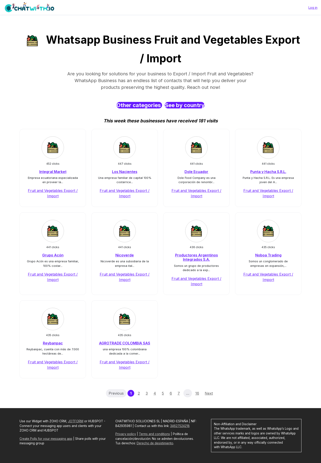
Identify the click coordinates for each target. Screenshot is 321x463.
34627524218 (180, 426)
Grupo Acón (53, 255)
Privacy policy (125, 434)
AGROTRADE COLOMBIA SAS (124, 343)
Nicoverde (124, 255)
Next (209, 393)
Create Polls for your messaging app (46, 439)
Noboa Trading (268, 255)
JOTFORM (75, 421)
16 (197, 393)
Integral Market (52, 171)
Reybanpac (53, 343)
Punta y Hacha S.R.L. (268, 171)
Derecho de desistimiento (155, 443)
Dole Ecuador (196, 171)
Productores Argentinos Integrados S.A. (196, 257)
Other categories (139, 105)
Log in (312, 7)
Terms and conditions (154, 434)
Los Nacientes (124, 171)
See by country (184, 105)
